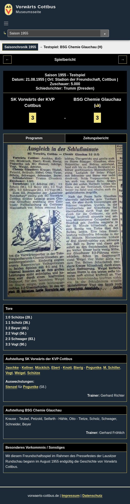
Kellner (27, 367)
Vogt (9, 373)
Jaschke (12, 367)
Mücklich (42, 367)
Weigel (20, 373)
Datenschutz (92, 495)
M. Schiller (111, 367)
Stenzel (11, 387)
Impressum (71, 495)
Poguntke (93, 367)
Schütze (33, 373)
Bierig (78, 367)
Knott (67, 367)
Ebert (55, 367)
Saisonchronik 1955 (20, 47)
